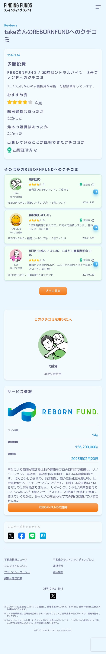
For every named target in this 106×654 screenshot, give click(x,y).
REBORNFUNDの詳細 (53, 507)
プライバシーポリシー (17, 572)
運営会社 (58, 566)
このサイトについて (15, 566)
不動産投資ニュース (15, 559)
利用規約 (58, 572)
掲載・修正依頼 (13, 578)
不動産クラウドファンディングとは (73, 559)
